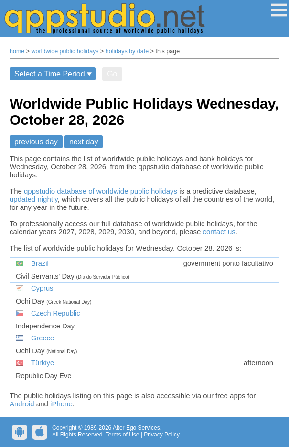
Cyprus (42, 288)
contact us (219, 232)
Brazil (40, 263)
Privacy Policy (161, 434)
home (17, 51)
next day (83, 142)
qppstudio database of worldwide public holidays (100, 191)
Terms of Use (122, 434)
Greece (42, 338)
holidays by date (127, 51)
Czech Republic (55, 313)
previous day (36, 142)
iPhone (61, 404)
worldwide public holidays (65, 51)
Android (22, 404)
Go (112, 74)
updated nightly (34, 199)
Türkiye (42, 363)
